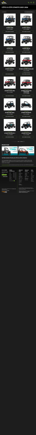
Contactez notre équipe (5, 164)
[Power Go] (9, 192)
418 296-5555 (4, 176)
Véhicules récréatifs (20, 175)
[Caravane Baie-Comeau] (4, 2)
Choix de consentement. (25, 192)
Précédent (14, 141)
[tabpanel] (12, 176)
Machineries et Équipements (20, 176)
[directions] (31, 2)
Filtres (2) (4, 11)
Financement (32, 175)
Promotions (32, 176)
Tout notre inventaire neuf (20, 173)
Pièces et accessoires (32, 181)
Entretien (32, 179)
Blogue (32, 174)
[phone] (29, 2)
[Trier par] (29, 12)
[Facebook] (14, 180)
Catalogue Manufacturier (20, 184)
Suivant (22, 141)
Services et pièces (32, 178)
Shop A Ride (7, 190)
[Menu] (34, 2)
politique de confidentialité (22, 191)
